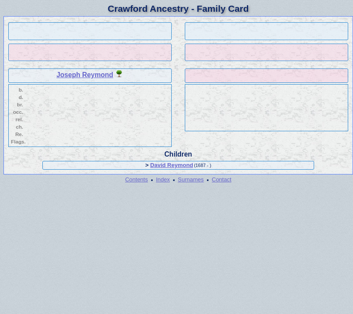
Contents (136, 179)
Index (163, 179)
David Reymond (171, 165)
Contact (222, 179)
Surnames (191, 179)
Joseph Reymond (84, 74)
